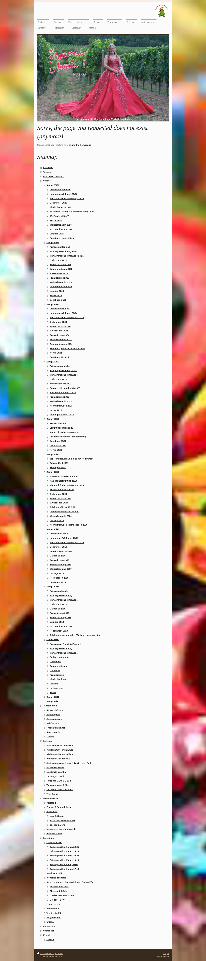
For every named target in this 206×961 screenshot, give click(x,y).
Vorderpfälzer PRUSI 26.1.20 (64, 511)
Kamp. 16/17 (52, 639)
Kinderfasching (58, 679)
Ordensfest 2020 (58, 494)
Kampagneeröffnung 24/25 (63, 251)
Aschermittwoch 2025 (61, 286)
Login (166, 953)
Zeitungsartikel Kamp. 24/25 (64, 847)
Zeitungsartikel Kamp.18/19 (64, 864)
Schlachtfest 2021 (59, 463)
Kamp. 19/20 (52, 472)
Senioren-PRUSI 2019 (61, 551)
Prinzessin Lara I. (59, 423)
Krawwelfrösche (54, 710)
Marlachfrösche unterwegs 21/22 (67, 432)
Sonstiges (48, 838)
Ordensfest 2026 (58, 203)
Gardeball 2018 (58, 608)
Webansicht (163, 956)
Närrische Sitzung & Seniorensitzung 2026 (72, 211)
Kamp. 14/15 (52, 701)
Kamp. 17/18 (52, 586)
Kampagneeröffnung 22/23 (63, 370)
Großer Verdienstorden (62, 895)
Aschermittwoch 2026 (61, 229)
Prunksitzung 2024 (59, 335)
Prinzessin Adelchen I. (61, 366)
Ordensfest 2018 (58, 604)
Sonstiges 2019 (58, 582)
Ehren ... (50, 922)
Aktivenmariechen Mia (58, 758)
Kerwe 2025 (56, 295)
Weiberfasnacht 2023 (61, 401)
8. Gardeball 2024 (59, 330)
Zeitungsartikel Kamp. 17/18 (64, 869)
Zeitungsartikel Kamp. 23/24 (64, 851)
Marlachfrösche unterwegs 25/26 (67, 198)
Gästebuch (49, 930)
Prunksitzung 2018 (59, 613)
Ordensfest (55, 661)
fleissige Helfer (54, 833)
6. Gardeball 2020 (59, 502)
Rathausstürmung (59, 657)
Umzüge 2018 (57, 622)
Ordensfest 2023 (58, 379)
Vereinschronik (54, 873)
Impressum (49, 926)
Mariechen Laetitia (56, 772)
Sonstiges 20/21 (58, 467)
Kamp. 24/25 (52, 242)
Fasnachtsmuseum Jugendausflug (68, 436)
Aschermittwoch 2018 (61, 626)
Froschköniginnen (56, 728)
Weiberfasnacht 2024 (61, 339)
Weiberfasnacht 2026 (61, 225)
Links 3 (50, 939)
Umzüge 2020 (57, 520)
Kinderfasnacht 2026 (60, 207)
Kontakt (47, 935)
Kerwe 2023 (56, 410)
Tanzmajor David (55, 776)
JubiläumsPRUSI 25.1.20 (62, 507)
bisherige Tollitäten (56, 877)
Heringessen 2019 (59, 578)
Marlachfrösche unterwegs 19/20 (67, 485)
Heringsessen (57, 688)
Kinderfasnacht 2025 (60, 264)
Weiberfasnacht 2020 (61, 516)
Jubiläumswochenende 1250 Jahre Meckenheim (75, 635)
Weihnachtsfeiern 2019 (62, 489)
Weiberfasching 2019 (61, 569)
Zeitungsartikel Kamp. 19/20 (64, 860)
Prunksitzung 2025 (59, 278)
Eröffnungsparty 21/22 (61, 428)
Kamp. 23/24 (52, 304)
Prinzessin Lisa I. (59, 591)
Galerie (47, 180)
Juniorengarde (54, 719)
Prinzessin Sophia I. (60, 247)
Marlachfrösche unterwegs (64, 375)
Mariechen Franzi (55, 767)
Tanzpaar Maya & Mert (58, 785)
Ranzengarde (53, 732)
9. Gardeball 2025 (59, 273)
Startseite (48, 167)
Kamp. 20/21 (52, 454)
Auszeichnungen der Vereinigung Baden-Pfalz (70, 882)
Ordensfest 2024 (58, 322)
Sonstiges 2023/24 (59, 357)
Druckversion (45, 953)
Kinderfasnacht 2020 (60, 498)
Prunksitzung (57, 675)
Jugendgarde (53, 714)
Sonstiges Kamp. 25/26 (62, 238)
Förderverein (53, 904)
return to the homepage (78, 145)
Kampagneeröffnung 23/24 (63, 313)
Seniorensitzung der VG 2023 (65, 388)
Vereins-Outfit (53, 913)
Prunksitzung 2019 (59, 560)
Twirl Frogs (52, 794)
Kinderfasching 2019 (60, 564)
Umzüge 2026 (57, 233)
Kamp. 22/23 (52, 361)
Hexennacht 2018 (59, 631)
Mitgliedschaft (53, 917)
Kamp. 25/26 (52, 185)
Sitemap (59, 953)
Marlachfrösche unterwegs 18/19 (67, 542)
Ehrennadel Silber (59, 886)
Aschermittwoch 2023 (61, 406)
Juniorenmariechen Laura (59, 750)
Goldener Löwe (58, 900)
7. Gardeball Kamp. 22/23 (63, 392)
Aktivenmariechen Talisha (60, 754)
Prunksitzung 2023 (59, 397)
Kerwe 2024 (56, 353)
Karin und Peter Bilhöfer (62, 820)
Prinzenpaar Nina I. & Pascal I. (65, 644)
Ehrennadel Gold (58, 891)
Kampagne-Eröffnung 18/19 (64, 538)
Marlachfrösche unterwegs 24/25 (67, 256)
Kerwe (53, 692)
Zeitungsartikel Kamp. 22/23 (64, 855)
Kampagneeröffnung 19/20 (63, 481)
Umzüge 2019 (57, 573)
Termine (47, 172)
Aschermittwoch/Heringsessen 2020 (68, 525)
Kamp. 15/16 (52, 697)
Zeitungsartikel (54, 842)
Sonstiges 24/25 (58, 300)
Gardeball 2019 (58, 555)
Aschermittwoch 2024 (61, 344)
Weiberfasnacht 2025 (61, 282)
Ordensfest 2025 (58, 260)
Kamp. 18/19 (52, 529)
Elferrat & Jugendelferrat (59, 807)
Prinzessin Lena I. (59, 533)
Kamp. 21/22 (52, 419)
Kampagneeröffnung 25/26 (63, 194)
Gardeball (55, 670)
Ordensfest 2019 (58, 547)
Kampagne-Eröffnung (61, 595)
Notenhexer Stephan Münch (61, 829)
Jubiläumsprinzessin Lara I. (64, 476)
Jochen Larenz (57, 825)
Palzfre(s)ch (52, 723)
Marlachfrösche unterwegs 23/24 (67, 317)
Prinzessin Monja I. (60, 308)
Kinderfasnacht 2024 (60, 326)
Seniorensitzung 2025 (61, 269)
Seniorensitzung (58, 666)
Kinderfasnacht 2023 (60, 383)
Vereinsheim (53, 908)
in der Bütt (52, 811)
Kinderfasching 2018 (60, 617)
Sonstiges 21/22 (58, 441)
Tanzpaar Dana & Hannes (59, 789)
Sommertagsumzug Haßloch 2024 (67, 348)
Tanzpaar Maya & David (58, 781)
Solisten (47, 741)
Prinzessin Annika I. (53, 176)
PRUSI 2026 (56, 220)
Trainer (50, 736)
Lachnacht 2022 (58, 445)
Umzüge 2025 (57, 291)
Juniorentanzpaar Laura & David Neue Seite (69, 763)
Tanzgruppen (50, 705)
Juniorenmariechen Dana (59, 745)
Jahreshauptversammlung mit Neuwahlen (71, 459)
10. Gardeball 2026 (59, 216)
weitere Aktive (50, 798)
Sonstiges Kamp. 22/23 (62, 414)
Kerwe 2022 (56, 450)
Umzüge (54, 683)
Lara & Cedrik (57, 816)
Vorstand (51, 803)
